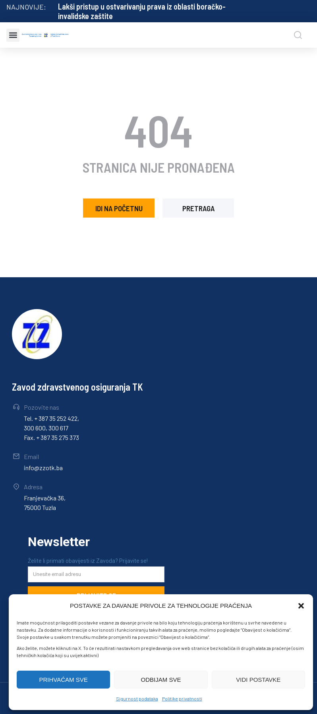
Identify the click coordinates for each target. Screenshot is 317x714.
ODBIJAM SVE (161, 679)
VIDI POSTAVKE (258, 679)
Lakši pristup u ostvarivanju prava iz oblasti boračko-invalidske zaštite (142, 11)
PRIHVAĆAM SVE (63, 679)
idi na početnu (119, 208)
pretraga (198, 208)
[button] (301, 606)
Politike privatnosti (182, 698)
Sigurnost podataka (137, 698)
